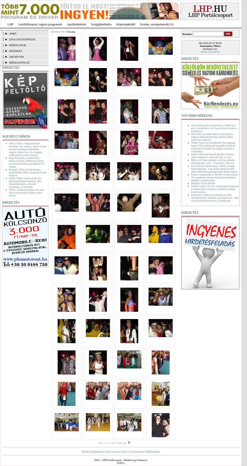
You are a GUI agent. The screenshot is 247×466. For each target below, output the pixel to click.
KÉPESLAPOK (17, 45)
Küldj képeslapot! (210, 51)
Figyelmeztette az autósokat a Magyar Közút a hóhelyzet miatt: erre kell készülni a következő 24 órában (26, 162)
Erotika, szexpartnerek (154, 24)
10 (124, 443)
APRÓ (12, 33)
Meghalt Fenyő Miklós (203, 183)
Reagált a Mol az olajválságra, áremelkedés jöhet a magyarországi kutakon (27, 172)
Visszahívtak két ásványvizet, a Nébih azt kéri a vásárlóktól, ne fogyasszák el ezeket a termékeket (214, 128)
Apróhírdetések (76, 24)
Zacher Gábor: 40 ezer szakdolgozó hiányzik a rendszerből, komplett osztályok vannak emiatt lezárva (215, 189)
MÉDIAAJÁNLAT (19, 62)
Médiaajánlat (153, 451)
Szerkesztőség (136, 451)
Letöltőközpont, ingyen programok (40, 24)
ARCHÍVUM (16, 56)
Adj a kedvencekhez (116, 451)
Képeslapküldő (126, 24)
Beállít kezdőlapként (93, 451)
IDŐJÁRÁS (15, 50)
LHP (10, 24)
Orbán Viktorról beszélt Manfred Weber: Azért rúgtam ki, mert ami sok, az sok (212, 156)
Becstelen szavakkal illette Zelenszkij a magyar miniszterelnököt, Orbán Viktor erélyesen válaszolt (212, 136)
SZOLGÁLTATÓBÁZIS (22, 39)
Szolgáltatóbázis (101, 24)
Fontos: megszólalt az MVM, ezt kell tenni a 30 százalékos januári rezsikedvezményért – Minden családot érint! (214, 177)
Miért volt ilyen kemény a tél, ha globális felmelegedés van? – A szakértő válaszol (213, 161)
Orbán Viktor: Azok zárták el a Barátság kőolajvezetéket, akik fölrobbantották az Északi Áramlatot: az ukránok (25, 182)
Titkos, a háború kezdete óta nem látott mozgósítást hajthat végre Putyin (26, 192)
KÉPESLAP (57, 31)
